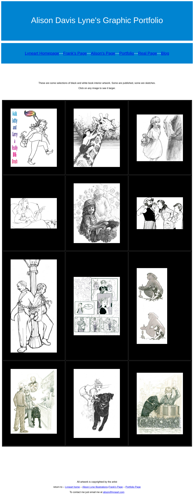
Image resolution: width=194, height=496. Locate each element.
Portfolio (126, 53)
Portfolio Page (133, 487)
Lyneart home (72, 487)
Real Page (147, 53)
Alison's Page (103, 53)
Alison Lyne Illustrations (95, 487)
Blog (165, 53)
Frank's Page (75, 53)
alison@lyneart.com (113, 492)
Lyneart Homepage (42, 53)
